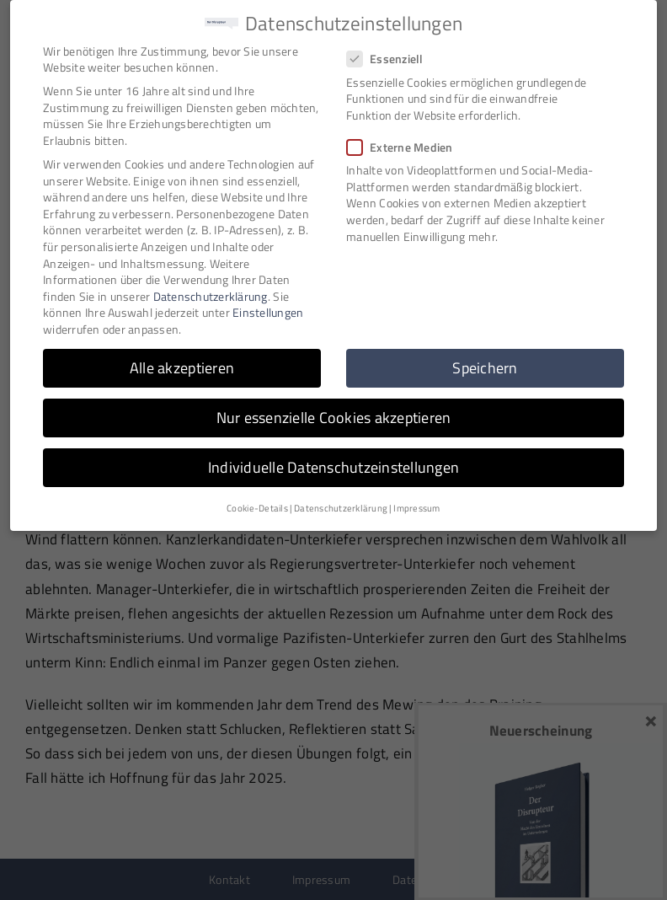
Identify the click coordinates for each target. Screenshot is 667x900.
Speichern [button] (484, 365)
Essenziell (392, 57)
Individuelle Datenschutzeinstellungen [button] (333, 465)
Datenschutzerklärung (210, 294)
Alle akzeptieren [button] (182, 365)
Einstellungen (267, 310)
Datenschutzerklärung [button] (340, 506)
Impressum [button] (416, 506)
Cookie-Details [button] (257, 506)
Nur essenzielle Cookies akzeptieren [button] (333, 415)
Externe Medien (406, 145)
